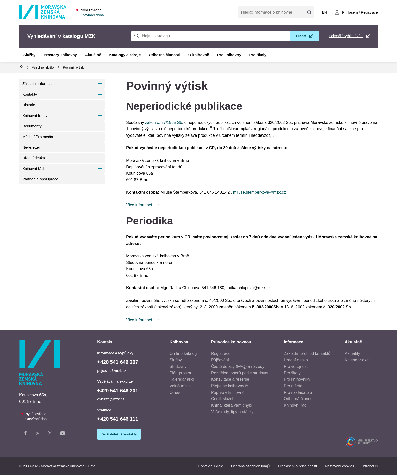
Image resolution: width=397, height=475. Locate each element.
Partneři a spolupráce (40, 179)
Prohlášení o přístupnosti (297, 466)
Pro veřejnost (296, 366)
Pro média (293, 386)
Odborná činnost (298, 399)
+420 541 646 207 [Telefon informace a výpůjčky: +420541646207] (117, 362)
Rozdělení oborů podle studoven (240, 373)
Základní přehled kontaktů (307, 353)
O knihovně (198, 55)
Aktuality (352, 353)
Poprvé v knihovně (228, 392)
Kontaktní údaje (210, 466)
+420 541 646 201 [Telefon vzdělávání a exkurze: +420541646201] (117, 390)
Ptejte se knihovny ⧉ (229, 386)
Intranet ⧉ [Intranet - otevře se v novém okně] (370, 466)
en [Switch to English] (324, 12)
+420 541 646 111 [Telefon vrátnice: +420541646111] (117, 419)
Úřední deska (33, 158)
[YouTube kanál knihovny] (62, 434)
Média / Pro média (37, 136)
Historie (28, 105)
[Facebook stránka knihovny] (25, 434)
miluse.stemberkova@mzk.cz (259, 192)
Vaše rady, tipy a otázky (232, 412)
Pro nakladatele (298, 392)
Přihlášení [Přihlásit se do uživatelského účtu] (350, 12)
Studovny (178, 366)
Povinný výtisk (73, 67)
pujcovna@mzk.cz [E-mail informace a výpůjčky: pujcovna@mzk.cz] (111, 371)
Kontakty (29, 94)
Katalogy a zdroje (125, 55)
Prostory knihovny (60, 55)
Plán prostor (180, 373)
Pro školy (258, 55)
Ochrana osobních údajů (250, 466)
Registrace (220, 353)
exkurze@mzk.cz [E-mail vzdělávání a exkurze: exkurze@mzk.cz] (110, 399)
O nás (175, 392)
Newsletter (31, 147)
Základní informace (38, 83)
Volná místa (180, 386)
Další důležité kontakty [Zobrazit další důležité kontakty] (119, 434)
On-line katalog (183, 353)
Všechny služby (43, 67)
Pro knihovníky (297, 379)
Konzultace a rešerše (230, 379)
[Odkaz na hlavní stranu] (42, 17)
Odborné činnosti (164, 55)
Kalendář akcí (182, 379)
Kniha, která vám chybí (231, 405)
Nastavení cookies (339, 466)
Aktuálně (93, 55)
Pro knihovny (229, 55)
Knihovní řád (33, 168)
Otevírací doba (92, 15)
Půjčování (220, 360)
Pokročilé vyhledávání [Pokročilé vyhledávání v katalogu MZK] (346, 36)
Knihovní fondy (34, 115)
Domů (21, 67)
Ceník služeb (223, 399)
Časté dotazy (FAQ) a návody (237, 366)
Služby (29, 55)
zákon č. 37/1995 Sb (163, 122)
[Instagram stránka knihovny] (50, 434)
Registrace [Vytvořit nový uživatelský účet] (369, 12)
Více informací (139, 205)
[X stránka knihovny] (38, 434)
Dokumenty (32, 126)
